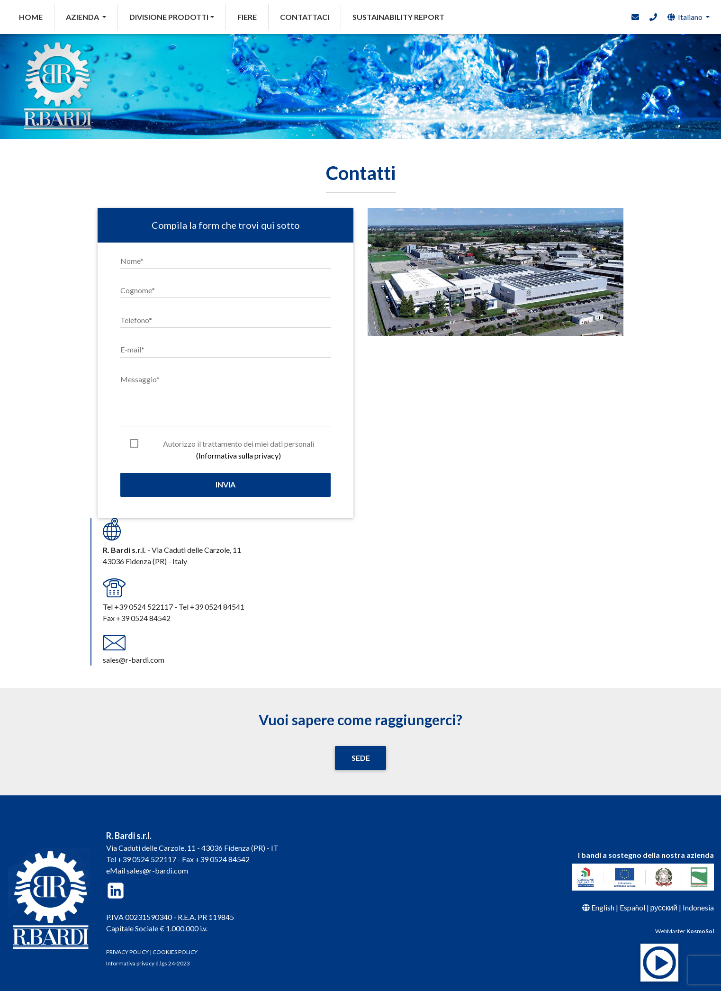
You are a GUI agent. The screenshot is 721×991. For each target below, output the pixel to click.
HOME (36, 16)
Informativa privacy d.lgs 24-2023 (148, 963)
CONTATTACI (304, 16)
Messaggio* (140, 379)
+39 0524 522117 (146, 859)
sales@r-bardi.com (157, 870)
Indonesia (698, 907)
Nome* (132, 260)
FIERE (247, 16)
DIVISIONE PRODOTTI (168, 16)
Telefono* (136, 319)
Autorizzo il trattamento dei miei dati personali (238, 444)
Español (632, 907)
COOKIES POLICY (175, 951)
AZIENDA (83, 16)
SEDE (360, 757)
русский (663, 907)
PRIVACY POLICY (127, 951)
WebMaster (684, 931)
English (602, 907)
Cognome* (137, 290)
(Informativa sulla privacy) (238, 455)
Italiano (685, 16)
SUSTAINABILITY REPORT (398, 16)
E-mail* (132, 349)
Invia (225, 484)
